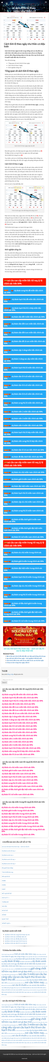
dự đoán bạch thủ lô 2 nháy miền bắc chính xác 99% (22, 309)
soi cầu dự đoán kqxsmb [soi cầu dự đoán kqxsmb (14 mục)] (21, 980)
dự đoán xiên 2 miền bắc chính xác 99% (27, 411)
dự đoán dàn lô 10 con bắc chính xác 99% (28, 450)
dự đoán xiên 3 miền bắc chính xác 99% (27, 418)
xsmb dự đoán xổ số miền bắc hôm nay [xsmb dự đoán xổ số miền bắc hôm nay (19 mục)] (15, 992)
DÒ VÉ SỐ (5, 910)
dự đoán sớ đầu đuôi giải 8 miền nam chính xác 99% (22, 520)
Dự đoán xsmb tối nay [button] (9, 851)
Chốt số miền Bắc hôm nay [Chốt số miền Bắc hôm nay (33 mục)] (25, 954)
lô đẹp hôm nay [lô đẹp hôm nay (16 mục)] (7, 974)
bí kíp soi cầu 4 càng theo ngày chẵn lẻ (17, 662)
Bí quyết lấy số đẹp (7, 868)
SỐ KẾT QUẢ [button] (6, 923)
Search (4, 682)
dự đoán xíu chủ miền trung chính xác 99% (22, 553)
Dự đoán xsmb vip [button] (8, 855)
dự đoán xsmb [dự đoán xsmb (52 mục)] (39, 961)
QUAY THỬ (5, 919)
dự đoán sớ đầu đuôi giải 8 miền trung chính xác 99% (23, 604)
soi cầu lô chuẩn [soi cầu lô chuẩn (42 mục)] (19, 985)
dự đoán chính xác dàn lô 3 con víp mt (16, 943)
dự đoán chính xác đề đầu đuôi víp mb (16, 939)
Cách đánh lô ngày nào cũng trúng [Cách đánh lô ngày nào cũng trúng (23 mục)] (13, 956)
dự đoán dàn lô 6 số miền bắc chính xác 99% (23, 386)
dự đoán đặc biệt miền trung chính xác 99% (23, 569)
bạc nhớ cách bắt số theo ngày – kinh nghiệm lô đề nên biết (24, 658)
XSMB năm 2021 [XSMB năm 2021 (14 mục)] (30, 992)
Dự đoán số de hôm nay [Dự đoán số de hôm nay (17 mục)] (26, 961)
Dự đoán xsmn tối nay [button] (9, 863)
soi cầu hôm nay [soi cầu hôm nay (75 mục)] (34, 982)
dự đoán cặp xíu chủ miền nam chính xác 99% (24, 503)
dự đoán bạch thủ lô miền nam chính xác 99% (24, 494)
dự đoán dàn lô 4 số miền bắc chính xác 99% (23, 377)
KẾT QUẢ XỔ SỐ (6, 893)
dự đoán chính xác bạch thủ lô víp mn (16, 941)
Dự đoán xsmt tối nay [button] (9, 859)
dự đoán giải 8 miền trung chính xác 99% (28, 561)
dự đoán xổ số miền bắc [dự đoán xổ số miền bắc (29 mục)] (27, 963)
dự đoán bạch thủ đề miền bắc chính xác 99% (24, 300)
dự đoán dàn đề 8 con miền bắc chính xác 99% (24, 333)
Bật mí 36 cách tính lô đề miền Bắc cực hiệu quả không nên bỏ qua (25, 656)
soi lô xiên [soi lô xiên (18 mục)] (7, 990)
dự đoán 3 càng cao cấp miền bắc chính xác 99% (23, 360)
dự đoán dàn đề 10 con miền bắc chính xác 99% (24, 342)
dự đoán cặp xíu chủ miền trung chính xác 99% (24, 587)
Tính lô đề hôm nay (7, 872)
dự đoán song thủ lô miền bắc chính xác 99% (23, 404)
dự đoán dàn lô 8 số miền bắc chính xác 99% (23, 395)
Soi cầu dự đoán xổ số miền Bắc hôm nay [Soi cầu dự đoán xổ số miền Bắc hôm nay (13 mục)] (16, 983)
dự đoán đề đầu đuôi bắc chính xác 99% (27, 456)
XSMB (4, 881)
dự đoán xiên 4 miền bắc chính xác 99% (27, 425)
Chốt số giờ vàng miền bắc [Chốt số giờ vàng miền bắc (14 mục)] (8, 954)
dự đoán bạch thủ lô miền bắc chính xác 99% (23, 368)
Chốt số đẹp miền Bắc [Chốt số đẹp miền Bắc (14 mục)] (41, 954)
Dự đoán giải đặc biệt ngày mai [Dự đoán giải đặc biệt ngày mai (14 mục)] (32, 956)
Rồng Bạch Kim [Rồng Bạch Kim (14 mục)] (14, 974)
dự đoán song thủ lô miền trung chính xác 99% (24, 595)
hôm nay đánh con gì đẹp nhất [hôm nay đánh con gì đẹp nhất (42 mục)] (18, 971)
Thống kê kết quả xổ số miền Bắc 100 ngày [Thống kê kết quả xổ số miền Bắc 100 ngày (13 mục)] (31, 990)
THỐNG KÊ (5, 902)
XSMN (4, 885)
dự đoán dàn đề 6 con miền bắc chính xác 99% (24, 324)
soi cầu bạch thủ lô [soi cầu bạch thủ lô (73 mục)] (26, 976)
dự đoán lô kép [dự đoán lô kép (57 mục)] (12, 961)
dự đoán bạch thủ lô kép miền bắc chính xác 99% (23, 433)
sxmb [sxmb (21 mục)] (20, 990)
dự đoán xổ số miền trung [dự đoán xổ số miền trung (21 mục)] (23, 969)
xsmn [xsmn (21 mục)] (35, 992)
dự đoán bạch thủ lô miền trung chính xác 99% (24, 578)
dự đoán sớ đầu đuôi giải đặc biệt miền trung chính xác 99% (23, 613)
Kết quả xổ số (6, 876)
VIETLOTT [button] (5, 898)
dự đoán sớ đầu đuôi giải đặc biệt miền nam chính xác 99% (23, 529)
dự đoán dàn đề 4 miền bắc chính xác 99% (28, 317)
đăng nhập (10, 674)
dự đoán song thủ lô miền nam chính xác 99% (24, 511)
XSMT (4, 889)
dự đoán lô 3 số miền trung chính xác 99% (28, 621)
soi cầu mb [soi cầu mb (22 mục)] (30, 985)
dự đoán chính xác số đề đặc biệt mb (15, 937)
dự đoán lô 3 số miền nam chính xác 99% (28, 537)
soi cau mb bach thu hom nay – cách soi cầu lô (15, 846)
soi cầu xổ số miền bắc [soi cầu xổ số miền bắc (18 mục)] (36, 987)
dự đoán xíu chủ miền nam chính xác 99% (28, 472)
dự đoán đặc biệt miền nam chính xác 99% (28, 486)
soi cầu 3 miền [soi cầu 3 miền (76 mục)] (27, 974)
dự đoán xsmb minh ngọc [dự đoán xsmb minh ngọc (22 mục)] (9, 964)
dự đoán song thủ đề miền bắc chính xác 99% (23, 291)
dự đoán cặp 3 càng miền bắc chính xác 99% (23, 351)
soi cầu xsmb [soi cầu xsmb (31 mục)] (39, 985)
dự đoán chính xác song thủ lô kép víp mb (17, 934)
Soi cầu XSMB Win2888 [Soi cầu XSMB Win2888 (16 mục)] (23, 987)
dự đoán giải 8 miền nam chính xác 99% (27, 479)
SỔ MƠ (4, 915)
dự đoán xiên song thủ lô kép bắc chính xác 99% (23, 442)
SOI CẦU (4, 906)
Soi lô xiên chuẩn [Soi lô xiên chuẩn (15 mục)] (14, 990)
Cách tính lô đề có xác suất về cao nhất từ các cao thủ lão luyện (25, 660)
